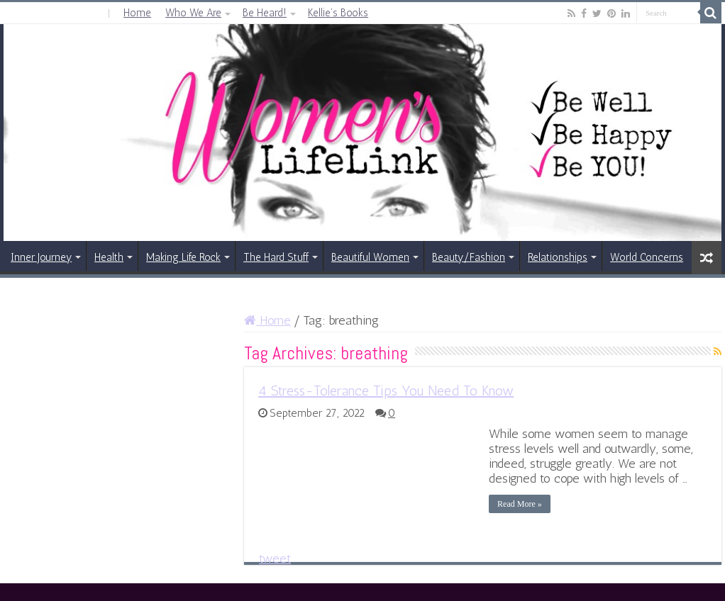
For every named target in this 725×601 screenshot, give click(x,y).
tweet (275, 558)
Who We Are (193, 12)
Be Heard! (265, 12)
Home (137, 12)
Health (108, 257)
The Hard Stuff (276, 257)
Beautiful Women (370, 257)
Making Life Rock (183, 257)
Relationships (557, 257)
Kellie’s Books (338, 12)
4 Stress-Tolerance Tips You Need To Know (386, 390)
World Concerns (646, 257)
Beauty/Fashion (468, 257)
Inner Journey (41, 257)
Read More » (519, 504)
